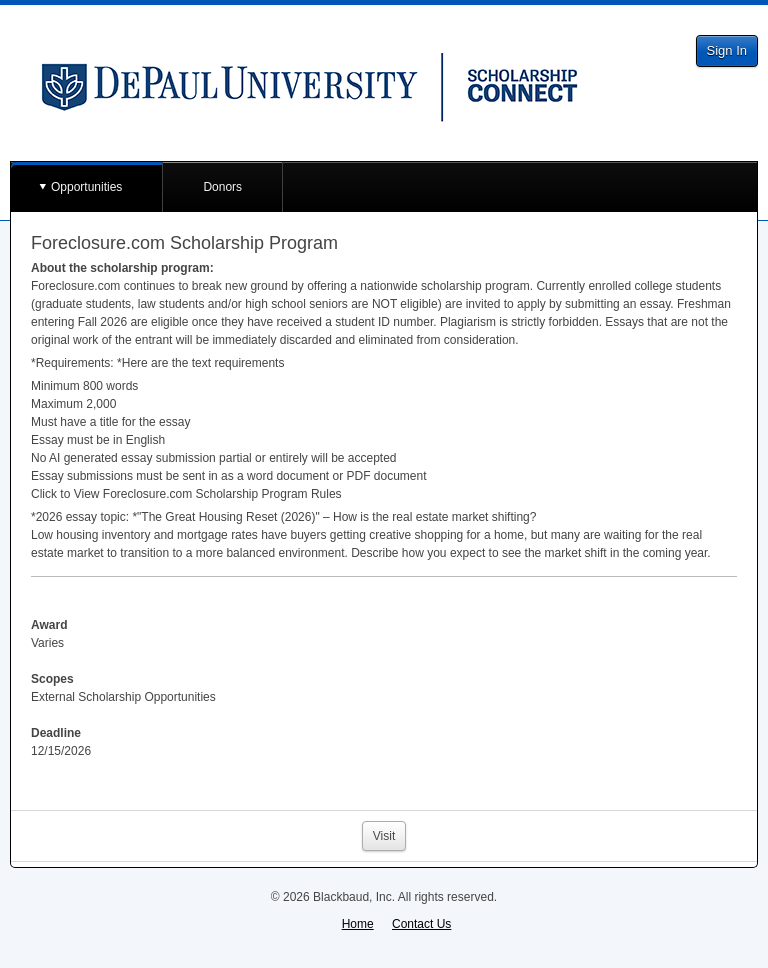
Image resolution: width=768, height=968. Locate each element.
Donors (222, 187)
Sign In (727, 50)
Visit (384, 836)
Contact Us (421, 924)
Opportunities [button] (86, 187)
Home (358, 924)
